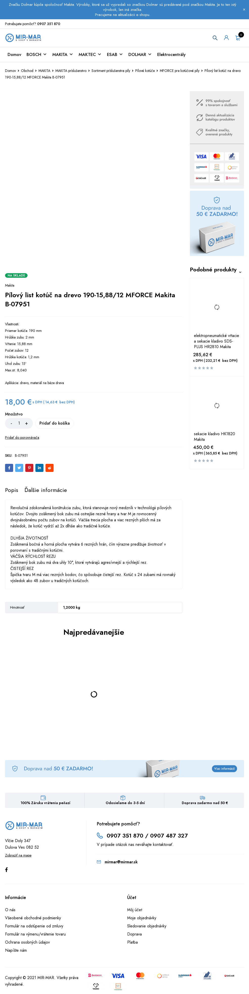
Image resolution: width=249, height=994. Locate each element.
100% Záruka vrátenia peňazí (45, 803)
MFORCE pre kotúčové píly (179, 71)
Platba (132, 943)
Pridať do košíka (61, 424)
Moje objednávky (141, 919)
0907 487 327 (169, 836)
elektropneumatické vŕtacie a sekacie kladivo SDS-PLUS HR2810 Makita (216, 342)
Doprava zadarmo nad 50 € (205, 803)
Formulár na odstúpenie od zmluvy (34, 927)
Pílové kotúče (145, 71)
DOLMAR (140, 55)
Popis (11, 491)
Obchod (27, 71)
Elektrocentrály (171, 55)
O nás (10, 911)
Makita (9, 286)
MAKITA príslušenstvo (70, 71)
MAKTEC (90, 55)
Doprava (134, 935)
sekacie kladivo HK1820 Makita (214, 438)
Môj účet (134, 911)
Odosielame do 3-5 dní (125, 803)
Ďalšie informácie (46, 491)
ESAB (115, 55)
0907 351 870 (48, 23)
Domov (14, 55)
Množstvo (14, 415)
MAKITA (62, 55)
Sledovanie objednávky (146, 927)
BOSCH (37, 55)
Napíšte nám (16, 951)
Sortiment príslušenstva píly (111, 71)
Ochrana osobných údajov (27, 943)
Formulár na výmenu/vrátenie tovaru (35, 935)
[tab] (11, 491)
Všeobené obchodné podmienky (33, 919)
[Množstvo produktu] (19, 424)
